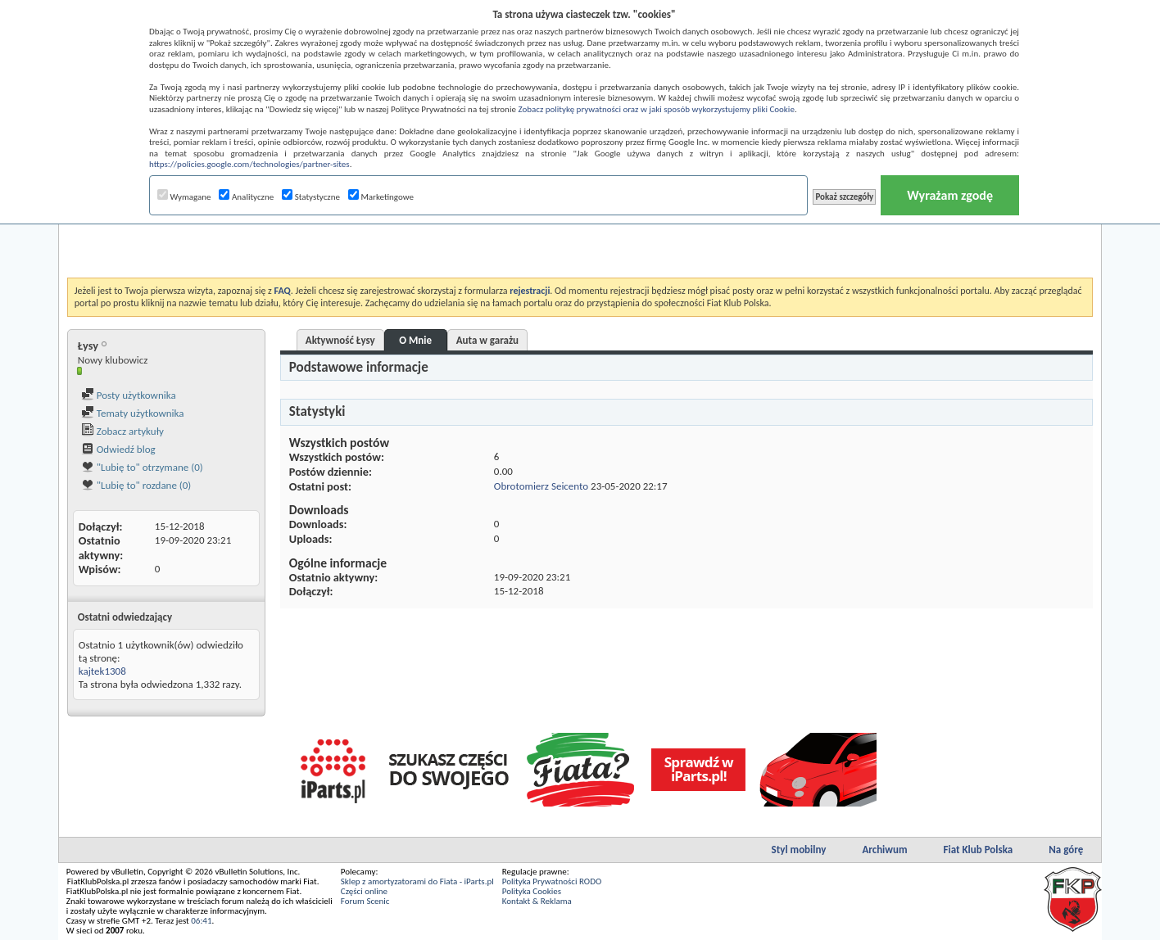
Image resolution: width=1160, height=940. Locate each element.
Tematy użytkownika (132, 413)
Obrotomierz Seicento (541, 486)
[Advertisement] (580, 236)
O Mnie (415, 340)
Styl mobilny (799, 849)
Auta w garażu (487, 340)
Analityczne (246, 197)
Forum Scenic (365, 901)
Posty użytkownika (128, 395)
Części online (364, 891)
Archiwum (884, 849)
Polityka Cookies (531, 891)
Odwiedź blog (118, 449)
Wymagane (184, 197)
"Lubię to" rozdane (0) (136, 485)
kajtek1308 (102, 671)
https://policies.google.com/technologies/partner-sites (249, 164)
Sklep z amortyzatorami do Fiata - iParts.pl (417, 881)
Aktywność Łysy (340, 340)
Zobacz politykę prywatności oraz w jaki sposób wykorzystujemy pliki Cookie (656, 109)
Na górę (1066, 849)
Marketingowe (381, 197)
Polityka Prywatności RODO (551, 881)
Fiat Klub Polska (978, 849)
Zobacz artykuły (122, 431)
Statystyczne (311, 197)
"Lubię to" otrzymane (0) (142, 467)
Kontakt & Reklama (537, 901)
